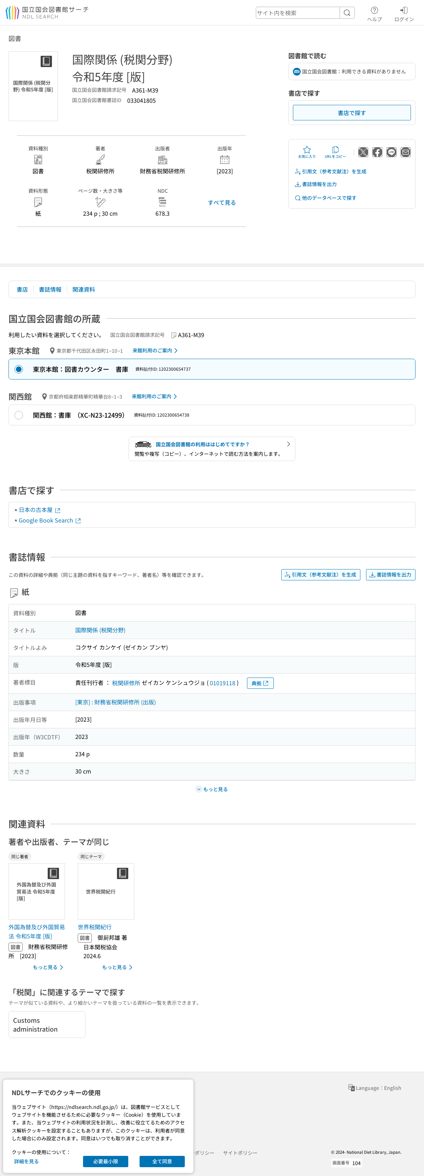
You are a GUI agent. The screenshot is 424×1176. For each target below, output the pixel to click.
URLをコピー (335, 152)
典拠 (260, 683)
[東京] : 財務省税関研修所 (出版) (115, 702)
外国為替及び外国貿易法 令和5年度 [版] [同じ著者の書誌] (36, 931)
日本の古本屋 (40, 509)
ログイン (404, 13)
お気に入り (307, 152)
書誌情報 (50, 289)
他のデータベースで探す (325, 198)
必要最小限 (105, 1161)
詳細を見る (26, 1161)
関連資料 (83, 289)
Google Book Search (50, 520)
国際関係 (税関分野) (100, 630)
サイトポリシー (240, 1152)
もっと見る (49, 967)
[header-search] (305, 13)
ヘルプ (374, 13)
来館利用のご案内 (156, 350)
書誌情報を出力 (315, 184)
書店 (22, 289)
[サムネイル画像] (38, 891)
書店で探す (352, 112)
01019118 (222, 683)
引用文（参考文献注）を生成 (330, 171)
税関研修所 (126, 683)
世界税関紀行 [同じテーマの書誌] (95, 927)
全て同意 (162, 1161)
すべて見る (222, 202)
